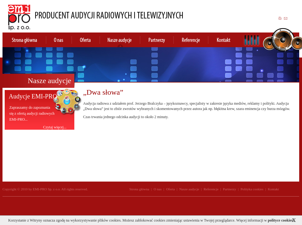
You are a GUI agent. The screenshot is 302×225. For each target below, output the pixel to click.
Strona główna (139, 189)
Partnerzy (229, 189)
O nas (157, 189)
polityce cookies (280, 220)
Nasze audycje (189, 189)
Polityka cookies (251, 189)
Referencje (211, 189)
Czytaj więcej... (55, 127)
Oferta (170, 189)
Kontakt (273, 189)
